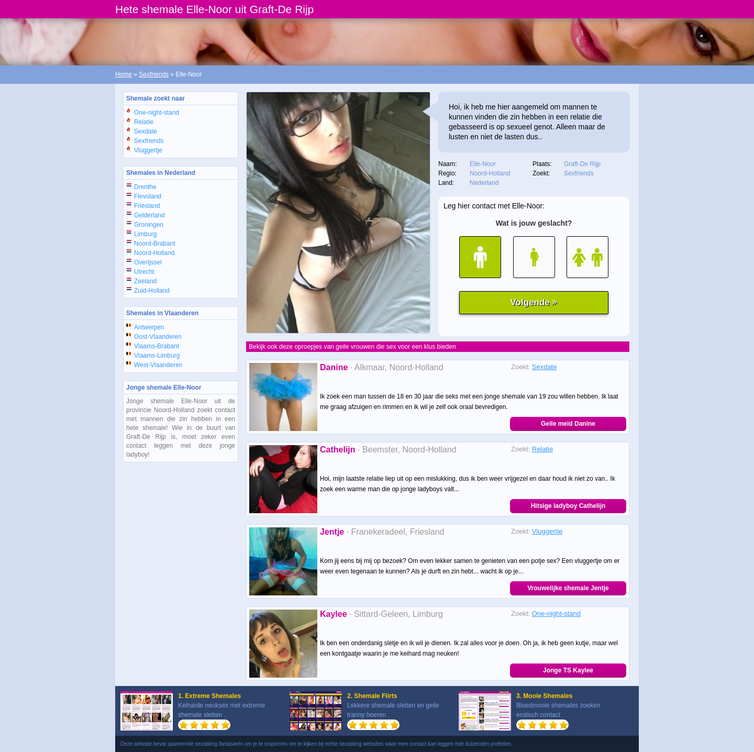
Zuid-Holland (152, 290)
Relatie (143, 122)
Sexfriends (154, 74)
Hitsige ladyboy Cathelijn (568, 506)
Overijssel (148, 262)
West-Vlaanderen (158, 365)
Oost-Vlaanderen (158, 336)
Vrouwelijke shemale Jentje (567, 588)
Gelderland (149, 215)
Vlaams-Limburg (157, 355)
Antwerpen (149, 327)
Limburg (145, 234)
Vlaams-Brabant (156, 346)
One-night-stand (156, 112)
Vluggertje (148, 150)
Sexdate (145, 131)
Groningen (148, 224)
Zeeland (145, 281)
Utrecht (144, 271)
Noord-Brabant (154, 243)
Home (123, 74)
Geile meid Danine (568, 423)
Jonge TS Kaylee (568, 670)
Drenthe (145, 187)
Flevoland (147, 196)
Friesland (147, 205)
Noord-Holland (154, 253)
